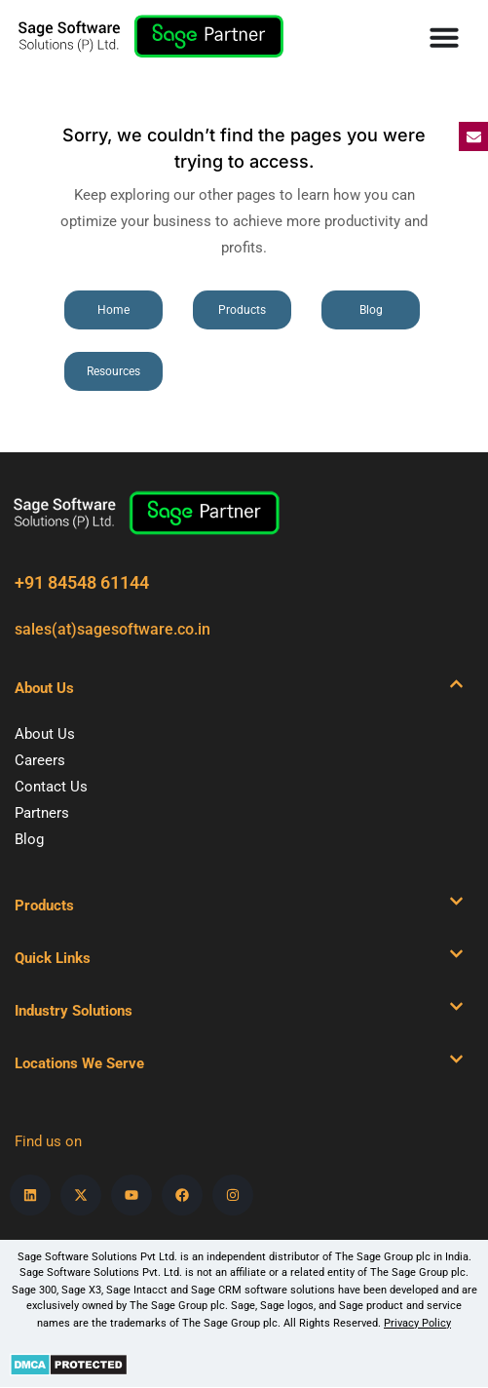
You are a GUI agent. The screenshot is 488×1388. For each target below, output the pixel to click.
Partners (42, 813)
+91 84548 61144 (82, 582)
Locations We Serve (79, 1063)
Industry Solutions (73, 1011)
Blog (29, 839)
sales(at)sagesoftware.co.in (112, 629)
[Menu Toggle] (444, 37)
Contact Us (51, 786)
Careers (40, 760)
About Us (45, 734)
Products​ (44, 905)
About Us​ (44, 688)
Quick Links (53, 958)
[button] (239, 688)
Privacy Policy (417, 1323)
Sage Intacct (137, 1290)
